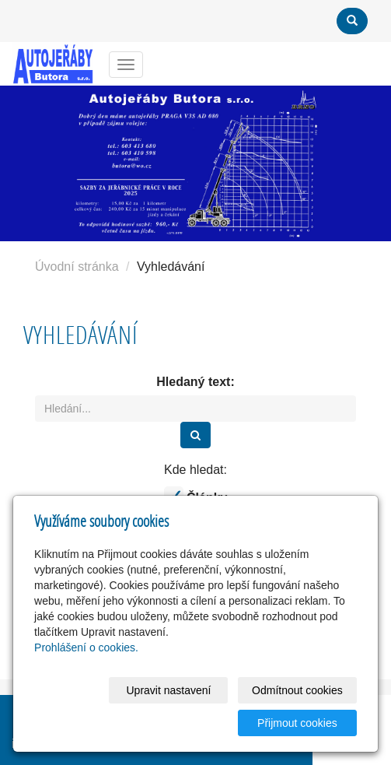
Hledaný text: (195, 381)
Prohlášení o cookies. (86, 647)
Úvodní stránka (77, 266)
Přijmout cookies (297, 723)
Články (196, 496)
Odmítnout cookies (297, 690)
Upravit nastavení (168, 690)
